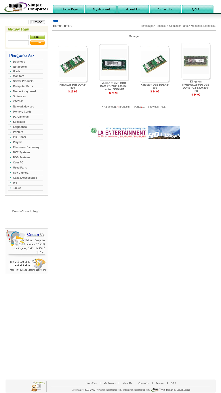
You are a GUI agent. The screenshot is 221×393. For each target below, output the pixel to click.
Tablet (17, 188)
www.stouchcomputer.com (109, 389)
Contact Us (143, 383)
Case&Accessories (25, 177)
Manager (134, 36)
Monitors (18, 76)
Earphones (20, 126)
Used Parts (20, 167)
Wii (15, 182)
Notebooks (20, 66)
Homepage (146, 25)
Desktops (19, 61)
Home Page (91, 383)
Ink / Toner (19, 137)
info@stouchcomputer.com (136, 389)
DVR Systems (21, 152)
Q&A (173, 383)
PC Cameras (21, 116)
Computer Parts (23, 86)
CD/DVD (18, 101)
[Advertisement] (52, 326)
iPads (16, 71)
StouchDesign (183, 389)
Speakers (19, 121)
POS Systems (21, 157)
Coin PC (18, 162)
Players (18, 142)
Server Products (23, 81)
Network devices (23, 106)
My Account (110, 383)
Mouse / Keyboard (24, 91)
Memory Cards (22, 111)
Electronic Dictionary (26, 147)
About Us (126, 383)
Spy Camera (20, 172)
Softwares (19, 96)
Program (160, 383)
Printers (18, 132)
